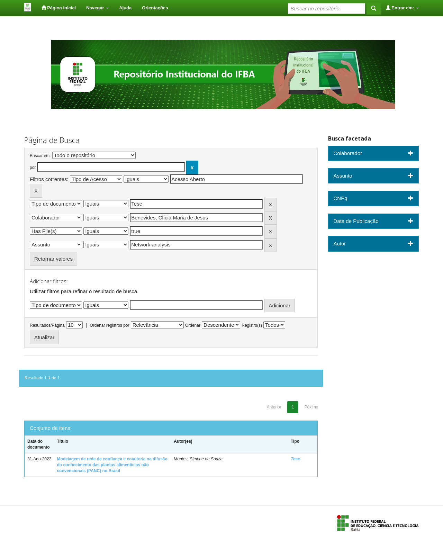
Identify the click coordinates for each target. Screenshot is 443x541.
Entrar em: (402, 7)
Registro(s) (252, 325)
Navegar (97, 7)
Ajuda (125, 7)
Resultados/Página (47, 325)
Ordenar (192, 325)
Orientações (155, 7)
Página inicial (59, 7)
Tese (295, 459)
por (33, 167)
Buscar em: (40, 155)
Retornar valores (53, 259)
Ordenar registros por (109, 325)
